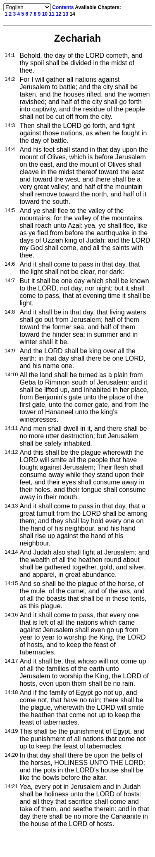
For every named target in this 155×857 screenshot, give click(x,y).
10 (45, 14)
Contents (63, 7)
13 (65, 14)
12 (58, 14)
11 (51, 14)
